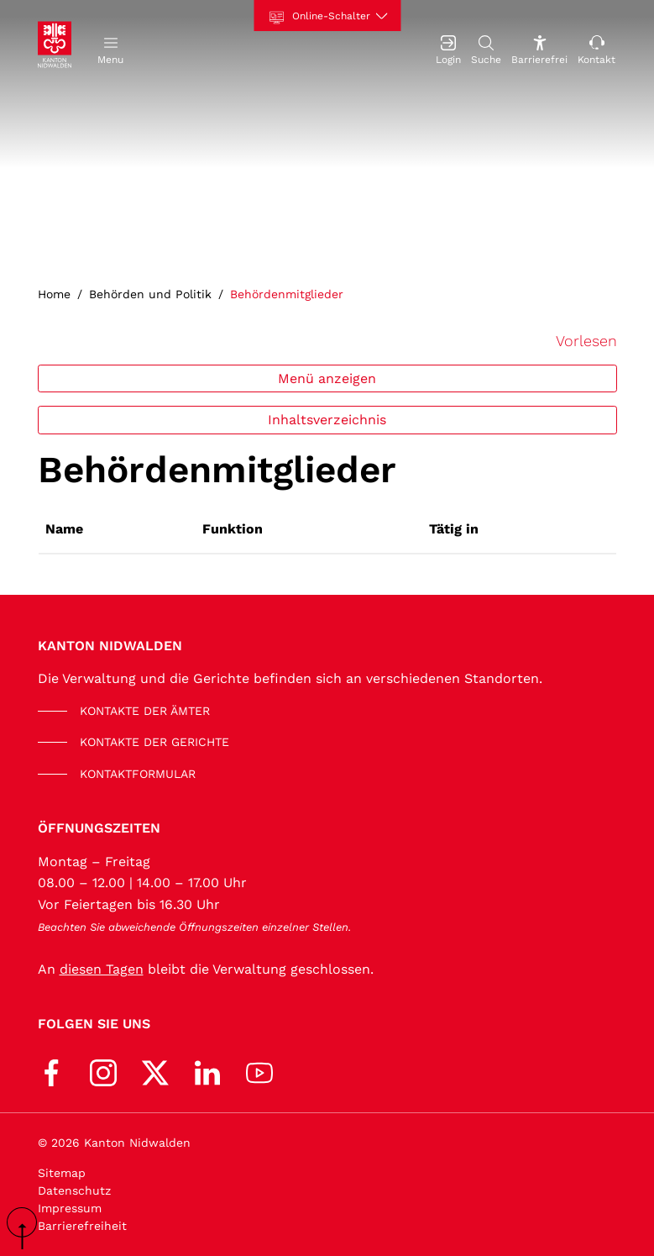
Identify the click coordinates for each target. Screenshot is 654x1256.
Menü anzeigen (327, 378)
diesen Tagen (102, 969)
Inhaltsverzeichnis (327, 420)
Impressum (70, 1208)
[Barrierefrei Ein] (539, 48)
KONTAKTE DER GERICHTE (154, 742)
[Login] (448, 48)
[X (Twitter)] (155, 1071)
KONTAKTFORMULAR (138, 773)
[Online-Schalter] (327, 15)
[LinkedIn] (207, 1071)
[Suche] (486, 48)
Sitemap (62, 1173)
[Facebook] (51, 1071)
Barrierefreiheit (82, 1225)
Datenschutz (74, 1190)
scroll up (28, 1228)
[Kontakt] (596, 48)
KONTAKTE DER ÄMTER (145, 710)
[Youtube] (259, 1071)
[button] (110, 48)
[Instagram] (103, 1071)
